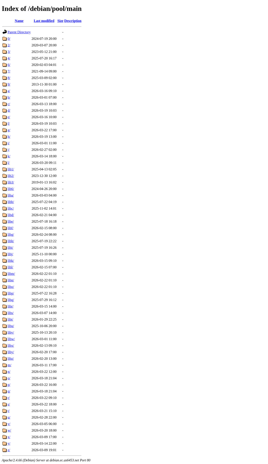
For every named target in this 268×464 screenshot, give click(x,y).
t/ (9, 411)
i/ (9, 143)
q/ (9, 391)
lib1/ (11, 169)
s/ (9, 404)
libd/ (11, 215)
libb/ (11, 202)
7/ (9, 71)
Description (72, 21)
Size (60, 21)
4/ (9, 58)
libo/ (11, 287)
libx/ (11, 345)
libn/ (11, 280)
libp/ (11, 293)
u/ (9, 417)
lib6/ (11, 189)
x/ (9, 437)
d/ (9, 110)
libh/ (11, 241)
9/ (9, 84)
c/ (9, 104)
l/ (9, 163)
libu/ (11, 326)
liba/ (11, 195)
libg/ (11, 234)
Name (19, 21)
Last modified (44, 21)
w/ (9, 430)
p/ (9, 385)
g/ (9, 130)
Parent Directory (19, 32)
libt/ (10, 319)
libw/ (11, 339)
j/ (9, 149)
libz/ (11, 358)
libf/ (10, 228)
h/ (9, 136)
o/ (9, 378)
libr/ (10, 306)
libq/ (11, 300)
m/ (9, 365)
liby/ (11, 352)
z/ (9, 450)
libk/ (11, 260)
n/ (9, 371)
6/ (9, 65)
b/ (9, 97)
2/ (9, 45)
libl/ (10, 267)
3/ (9, 52)
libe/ (11, 221)
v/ (9, 424)
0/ (9, 38)
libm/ (11, 274)
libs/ (11, 313)
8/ (9, 78)
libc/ (11, 208)
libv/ (11, 332)
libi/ (10, 247)
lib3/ (11, 182)
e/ (9, 117)
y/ (9, 443)
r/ (9, 398)
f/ (9, 123)
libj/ (10, 254)
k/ (9, 156)
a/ (9, 91)
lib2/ (11, 176)
